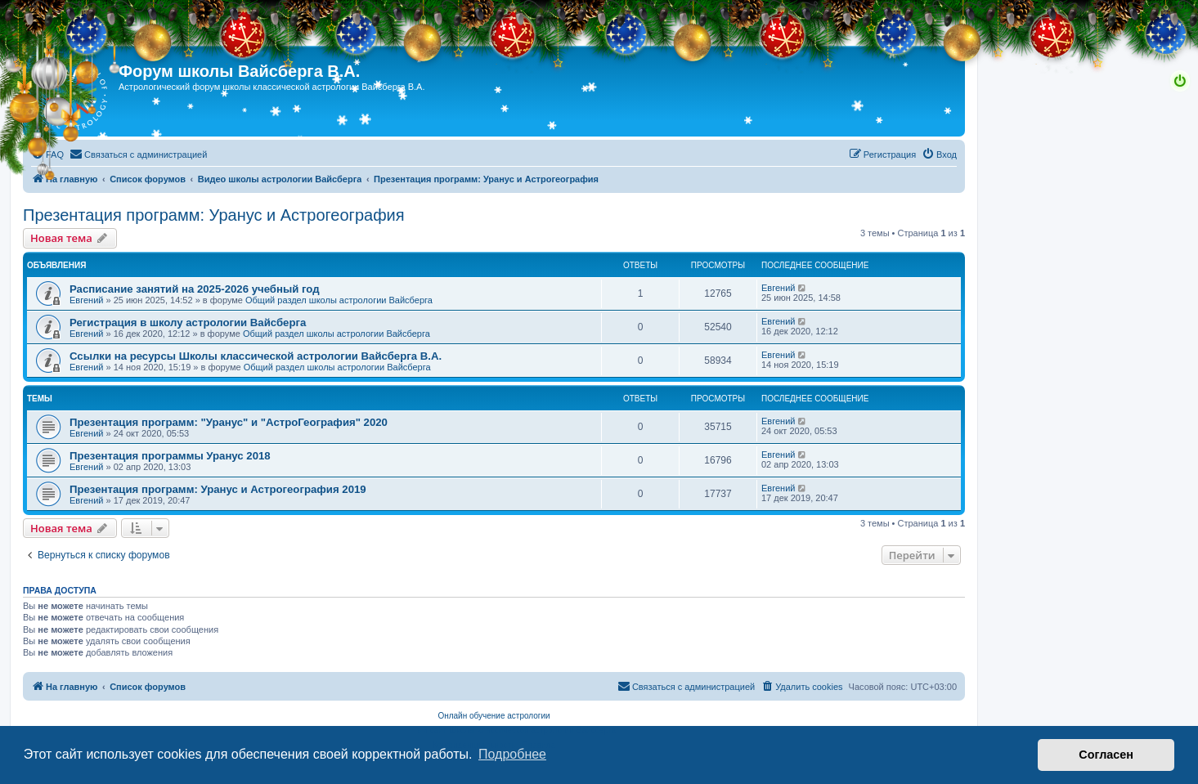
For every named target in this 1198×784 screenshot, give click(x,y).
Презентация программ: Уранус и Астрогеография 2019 (218, 489)
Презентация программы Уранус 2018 (170, 456)
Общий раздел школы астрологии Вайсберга (339, 300)
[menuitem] (47, 154)
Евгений (86, 300)
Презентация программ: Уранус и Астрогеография (214, 215)
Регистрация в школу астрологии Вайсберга (188, 322)
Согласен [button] (1106, 754)
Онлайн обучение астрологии (493, 715)
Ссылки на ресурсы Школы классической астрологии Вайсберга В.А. (256, 356)
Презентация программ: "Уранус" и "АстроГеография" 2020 (229, 422)
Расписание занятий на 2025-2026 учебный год (195, 289)
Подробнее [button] (512, 754)
